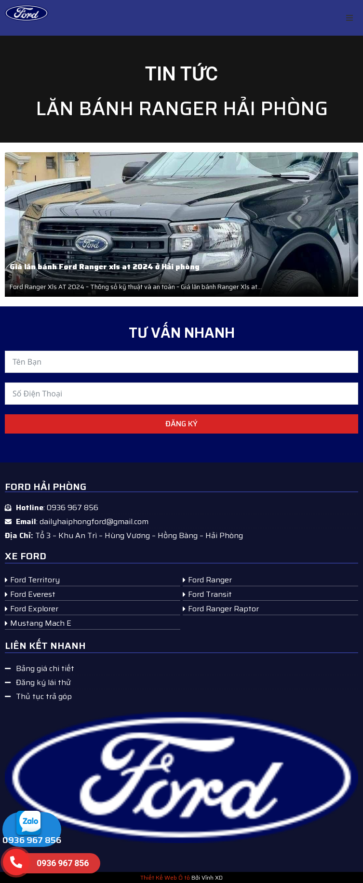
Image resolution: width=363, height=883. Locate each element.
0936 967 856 (31, 840)
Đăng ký (181, 424)
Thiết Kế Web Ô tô (165, 877)
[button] (349, 17)
